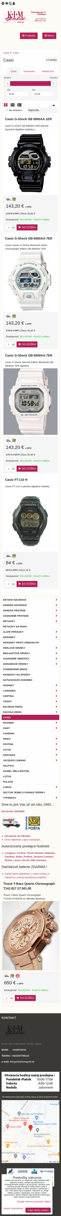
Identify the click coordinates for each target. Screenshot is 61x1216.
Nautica (8, 765)
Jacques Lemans (31, 760)
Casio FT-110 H (16, 479)
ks (10, 227)
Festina (31, 744)
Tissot (31, 701)
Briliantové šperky (31, 653)
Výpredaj (31, 797)
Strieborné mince (15, 669)
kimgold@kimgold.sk (22, 1061)
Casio (7, 717)
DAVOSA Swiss (31, 712)
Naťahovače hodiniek (18, 680)
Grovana (31, 755)
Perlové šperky (31, 647)
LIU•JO (31, 749)
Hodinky (31, 685)
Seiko (31, 738)
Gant (31, 728)
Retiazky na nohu (15, 626)
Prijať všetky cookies (38, 1210)
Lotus (7, 776)
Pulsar (8, 781)
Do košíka (27, 227)
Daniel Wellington (16, 771)
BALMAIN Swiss (31, 706)
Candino (8, 733)
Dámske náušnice (31, 605)
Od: (17, 92)
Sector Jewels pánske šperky (24, 792)
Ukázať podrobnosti (13, 1208)
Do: (42, 92)
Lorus (31, 787)
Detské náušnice (31, 599)
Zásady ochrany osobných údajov (34, 1201)
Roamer (31, 722)
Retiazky (31, 621)
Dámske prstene (31, 610)
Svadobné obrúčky (31, 658)
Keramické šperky (31, 664)
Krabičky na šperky (16, 674)
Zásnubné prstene (31, 615)
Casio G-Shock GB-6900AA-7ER (28, 238)
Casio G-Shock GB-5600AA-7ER (28, 355)
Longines (31, 690)
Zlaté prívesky (31, 631)
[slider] (7, 83)
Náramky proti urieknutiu (21, 642)
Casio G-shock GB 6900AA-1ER (28, 119)
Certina (31, 696)
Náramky (31, 637)
